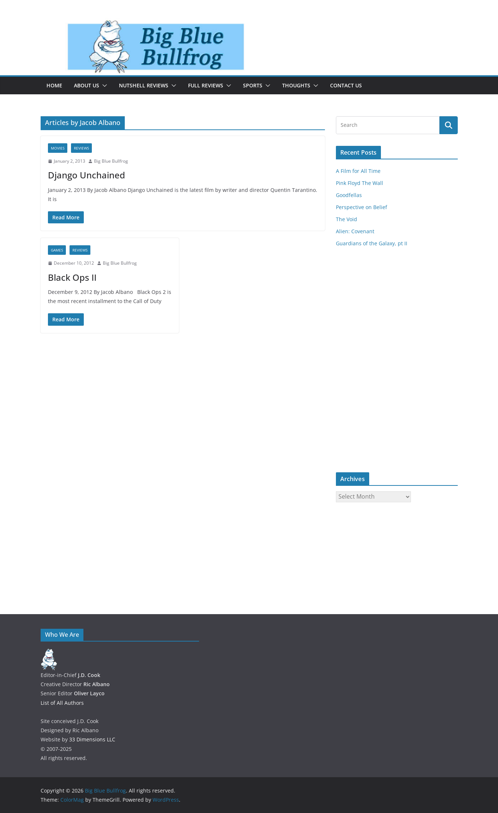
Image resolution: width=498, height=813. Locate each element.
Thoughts (296, 85)
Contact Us (346, 85)
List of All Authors (62, 702)
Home (54, 85)
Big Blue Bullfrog (111, 161)
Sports (252, 85)
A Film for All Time (358, 170)
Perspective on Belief (361, 207)
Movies (57, 148)
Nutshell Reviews (143, 85)
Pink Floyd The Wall (359, 182)
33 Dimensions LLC (92, 739)
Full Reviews (205, 85)
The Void (346, 219)
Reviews (81, 148)
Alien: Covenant (355, 231)
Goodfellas (349, 195)
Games (57, 250)
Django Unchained (86, 175)
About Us (86, 85)
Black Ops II (72, 277)
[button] (103, 85)
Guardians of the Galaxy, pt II (371, 243)
